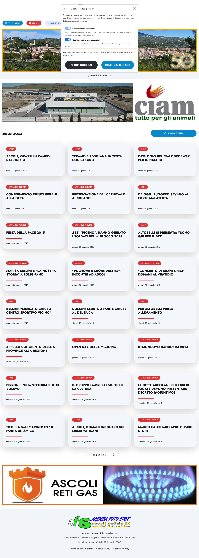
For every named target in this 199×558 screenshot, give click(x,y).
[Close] (134, 8)
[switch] (68, 39)
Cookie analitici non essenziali (86, 39)
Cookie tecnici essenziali (83, 28)
